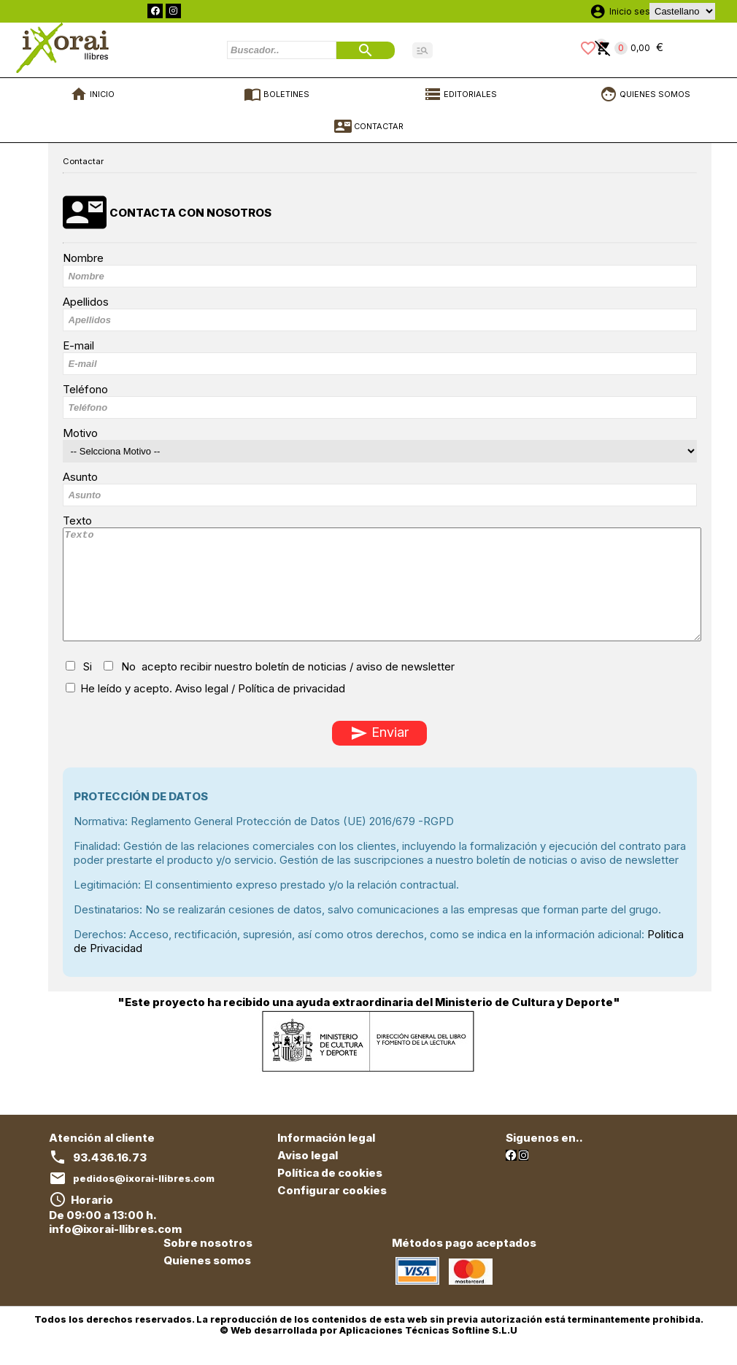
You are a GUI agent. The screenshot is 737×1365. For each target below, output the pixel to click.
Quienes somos (207, 1282)
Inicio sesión (636, 11)
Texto (77, 520)
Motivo (80, 433)
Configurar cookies (332, 1212)
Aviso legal (307, 1177)
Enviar (379, 755)
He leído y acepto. (205, 710)
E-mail (78, 345)
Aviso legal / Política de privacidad (260, 710)
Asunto (80, 477)
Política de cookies (329, 1195)
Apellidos (86, 302)
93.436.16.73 (110, 1179)
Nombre (83, 258)
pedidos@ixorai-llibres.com (144, 1200)
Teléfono (85, 389)
